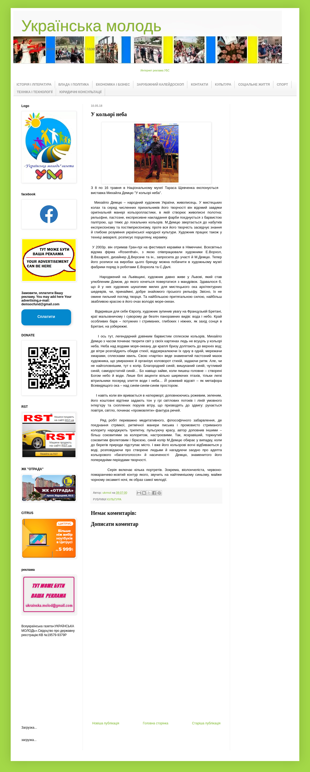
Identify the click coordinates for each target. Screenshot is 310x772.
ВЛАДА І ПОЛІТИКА (74, 84)
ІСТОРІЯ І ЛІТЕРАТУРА (34, 84)
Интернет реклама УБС (155, 70)
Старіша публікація (206, 723)
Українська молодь (91, 26)
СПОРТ (282, 84)
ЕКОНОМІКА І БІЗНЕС (113, 84)
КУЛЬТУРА (223, 84)
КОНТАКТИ (199, 84)
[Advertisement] (156, 681)
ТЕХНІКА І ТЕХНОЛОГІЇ (35, 92)
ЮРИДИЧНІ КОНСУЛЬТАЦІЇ (81, 92)
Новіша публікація (105, 723)
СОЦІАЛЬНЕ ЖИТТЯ (254, 84)
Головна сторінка (155, 723)
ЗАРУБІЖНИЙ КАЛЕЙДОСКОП (160, 84)
